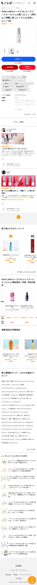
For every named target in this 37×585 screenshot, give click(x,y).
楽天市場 (10, 67)
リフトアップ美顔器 (21, 439)
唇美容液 (14, 398)
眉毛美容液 (22, 394)
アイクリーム (14, 394)
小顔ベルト (31, 439)
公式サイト (18, 59)
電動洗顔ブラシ (16, 418)
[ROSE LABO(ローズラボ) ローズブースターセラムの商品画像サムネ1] (4, 51)
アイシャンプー (5, 398)
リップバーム (21, 398)
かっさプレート (13, 442)
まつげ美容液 (5, 394)
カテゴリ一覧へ (31, 449)
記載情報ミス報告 (30, 114)
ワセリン (4, 432)
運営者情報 (8, 574)
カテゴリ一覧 (14, 570)
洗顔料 (22, 384)
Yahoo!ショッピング (27, 67)
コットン (4, 408)
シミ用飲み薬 (11, 408)
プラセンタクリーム (18, 422)
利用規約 (15, 574)
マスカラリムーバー (21, 388)
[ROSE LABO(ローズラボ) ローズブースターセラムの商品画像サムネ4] (24, 51)
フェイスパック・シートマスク (19, 412)
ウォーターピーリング (7, 439)
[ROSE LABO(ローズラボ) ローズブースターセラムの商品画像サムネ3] (17, 51)
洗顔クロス (20, 415)
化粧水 (3, 381)
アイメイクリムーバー (7, 388)
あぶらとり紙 (30, 405)
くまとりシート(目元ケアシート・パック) (13, 405)
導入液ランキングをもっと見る (27, 272)
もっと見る (18, 109)
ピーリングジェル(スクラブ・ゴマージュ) (13, 391)
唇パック (28, 398)
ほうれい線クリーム (13, 432)
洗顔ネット (27, 415)
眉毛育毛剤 (29, 394)
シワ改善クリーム (25, 432)
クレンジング (15, 384)
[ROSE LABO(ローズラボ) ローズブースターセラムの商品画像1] (18, 35)
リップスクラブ (15, 401)
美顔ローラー (14, 435)
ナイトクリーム (27, 429)
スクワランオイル (6, 425)
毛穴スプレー (30, 391)
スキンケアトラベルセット (24, 408)
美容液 (12, 381)
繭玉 (10, 418)
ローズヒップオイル (18, 425)
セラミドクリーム (6, 422)
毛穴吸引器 (4, 442)
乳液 (7, 381)
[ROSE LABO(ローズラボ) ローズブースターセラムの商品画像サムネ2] (11, 51)
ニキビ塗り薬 (5, 435)
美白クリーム (26, 418)
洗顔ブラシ (4, 418)
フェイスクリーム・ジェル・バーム (11, 429)
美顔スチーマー (23, 435)
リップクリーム (5, 401)
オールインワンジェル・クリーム (24, 381)
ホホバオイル (29, 422)
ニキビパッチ (5, 412)
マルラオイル (29, 425)
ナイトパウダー (5, 384)
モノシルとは (23, 570)
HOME (18, 566)
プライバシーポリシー (26, 574)
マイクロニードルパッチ (8, 415)
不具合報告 (19, 578)
